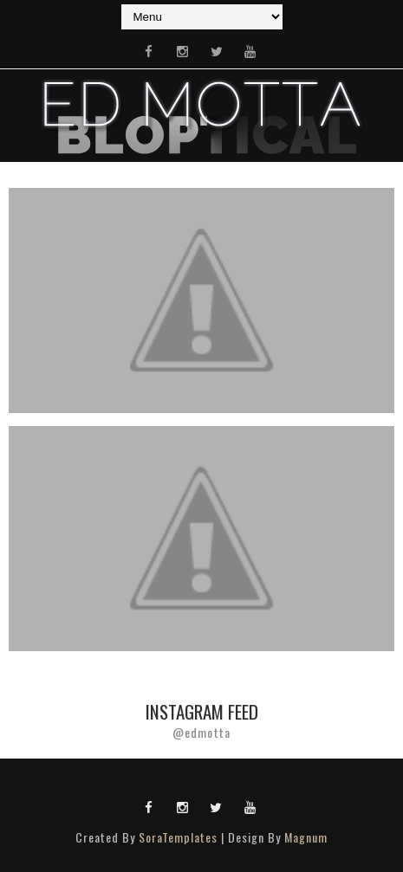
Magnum (306, 837)
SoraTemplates (178, 837)
